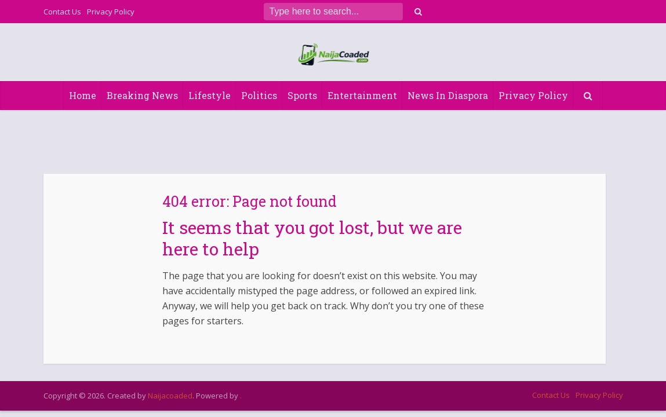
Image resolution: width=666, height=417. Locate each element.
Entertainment (362, 95)
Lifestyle (209, 95)
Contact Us (62, 11)
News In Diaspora (447, 95)
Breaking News (142, 95)
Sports (302, 95)
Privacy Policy (110, 11)
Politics (259, 95)
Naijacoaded (170, 395)
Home (82, 95)
